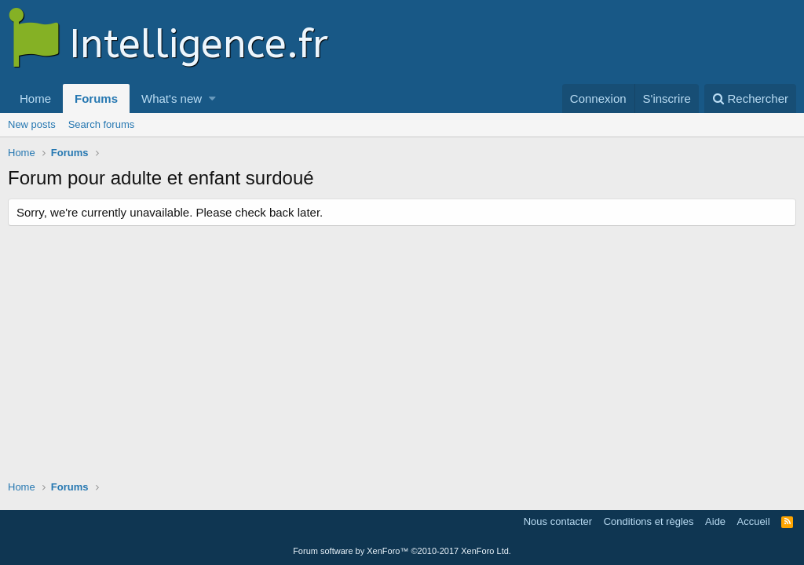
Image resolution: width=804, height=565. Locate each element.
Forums (96, 98)
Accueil (753, 521)
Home (35, 98)
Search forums (101, 124)
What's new (171, 98)
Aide (715, 521)
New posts (32, 124)
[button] (212, 98)
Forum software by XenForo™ (402, 551)
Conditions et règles (649, 521)
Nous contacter (558, 521)
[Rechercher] (750, 98)
